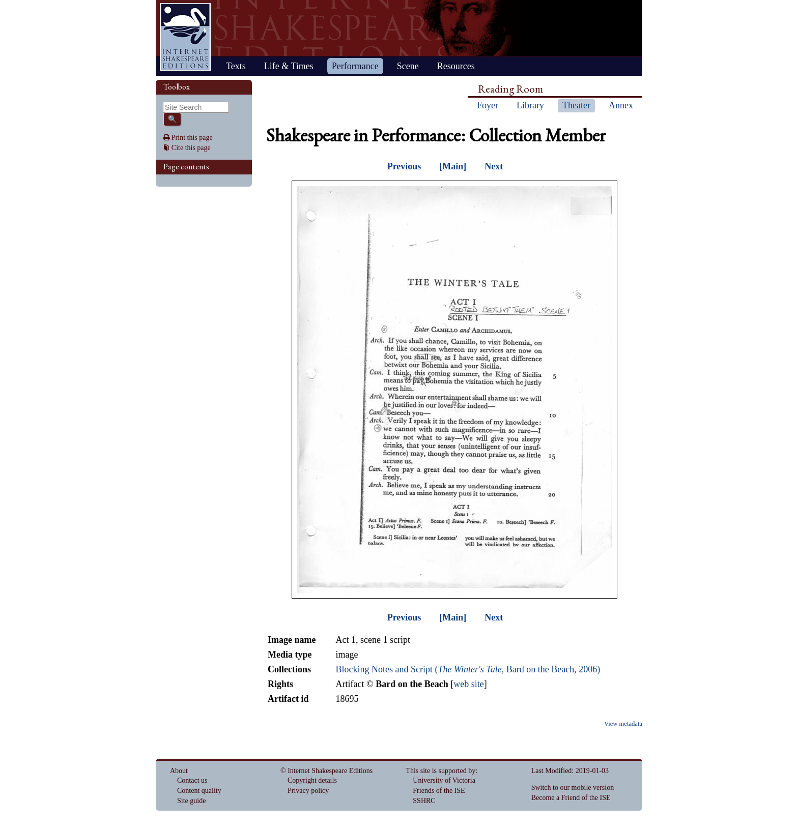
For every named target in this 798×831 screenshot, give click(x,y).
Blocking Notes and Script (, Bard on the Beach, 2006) (467, 669)
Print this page (192, 137)
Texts (236, 66)
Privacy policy (308, 790)
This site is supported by (440, 771)
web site (468, 684)
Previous (404, 166)
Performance (355, 66)
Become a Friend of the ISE (571, 798)
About (179, 771)
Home (185, 37)
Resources (456, 66)
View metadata (623, 723)
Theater (576, 105)
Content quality (199, 790)
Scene (408, 66)
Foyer (487, 105)
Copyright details (312, 780)
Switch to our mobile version (572, 787)
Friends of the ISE (439, 790)
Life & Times (289, 66)
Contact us (192, 780)
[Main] (452, 166)
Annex (621, 105)
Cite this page (191, 148)
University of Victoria (444, 780)
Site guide (191, 801)
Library (530, 105)
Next (493, 166)
